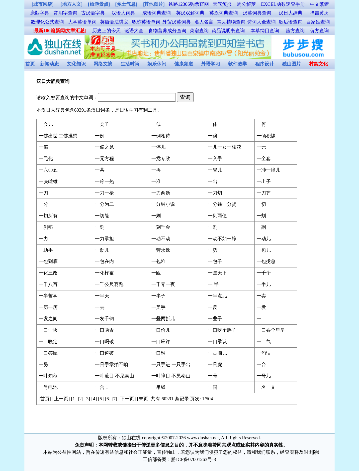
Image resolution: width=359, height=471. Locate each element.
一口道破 (104, 353)
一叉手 (158, 307)
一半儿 (264, 284)
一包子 (215, 261)
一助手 (46, 250)
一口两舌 (104, 330)
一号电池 (48, 387)
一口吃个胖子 (222, 330)
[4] (94, 398)
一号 (212, 375)
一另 (43, 364)
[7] (114, 398)
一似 (156, 124)
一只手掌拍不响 (111, 364)
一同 (212, 387)
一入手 (215, 158)
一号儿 (264, 375)
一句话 (264, 353)
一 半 (213, 284)
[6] (107, 398)
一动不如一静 (222, 238)
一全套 (264, 158)
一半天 (102, 295)
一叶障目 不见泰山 (170, 375)
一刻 (99, 227)
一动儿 (264, 238)
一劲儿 (102, 250)
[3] (87, 398)
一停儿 (158, 147)
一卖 (261, 295)
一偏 (43, 147)
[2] (80, 398)
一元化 (46, 158)
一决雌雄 (48, 181)
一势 (212, 250)
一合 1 (101, 387)
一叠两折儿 (163, 318)
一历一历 (48, 307)
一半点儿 (217, 295)
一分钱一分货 (222, 204)
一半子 (158, 295)
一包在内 (104, 261)
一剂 (212, 227)
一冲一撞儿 (268, 170)
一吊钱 (158, 387)
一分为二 (104, 204)
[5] (100, 398)
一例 (99, 135)
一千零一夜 (163, 284)
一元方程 (104, 158)
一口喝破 (104, 341)
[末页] (143, 398)
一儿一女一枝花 (224, 147)
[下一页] (127, 398)
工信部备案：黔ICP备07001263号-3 (179, 459)
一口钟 (158, 353)
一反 (212, 307)
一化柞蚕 (104, 272)
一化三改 (48, 272)
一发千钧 (104, 318)
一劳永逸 (160, 250)
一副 (261, 227)
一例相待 (160, 135)
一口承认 (217, 341)
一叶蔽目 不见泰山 (114, 375)
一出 (212, 181)
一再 (156, 170)
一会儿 (46, 124)
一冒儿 (215, 170)
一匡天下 (217, 272)
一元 (261, 147)
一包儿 (264, 250)
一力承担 (104, 238)
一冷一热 (104, 181)
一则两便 (217, 215)
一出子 (264, 181)
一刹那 (46, 227)
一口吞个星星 (271, 330)
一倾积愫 (266, 135)
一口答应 (48, 353)
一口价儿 (160, 330)
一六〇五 (48, 170)
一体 (212, 124)
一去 (99, 307)
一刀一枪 (104, 193)
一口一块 (48, 330)
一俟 (212, 135)
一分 (43, 204)
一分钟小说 (163, 204)
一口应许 (160, 341)
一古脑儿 (217, 353)
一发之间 (48, 318)
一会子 (102, 124)
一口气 (264, 341)
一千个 (264, 272)
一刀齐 (264, 193)
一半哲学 (48, 295)
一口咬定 (48, 341)
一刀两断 (160, 193)
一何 (261, 124)
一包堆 (158, 261)
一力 (43, 238)
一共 (99, 170)
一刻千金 (160, 227)
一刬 (261, 215)
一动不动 (160, 238)
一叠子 (215, 318)
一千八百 (48, 284)
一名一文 (266, 387)
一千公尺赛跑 (109, 284)
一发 (261, 307)
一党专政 (160, 158)
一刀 (43, 193)
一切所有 (48, 215)
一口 (261, 318)
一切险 (102, 215)
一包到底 (48, 261)
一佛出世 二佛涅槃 (58, 135)
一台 (261, 364)
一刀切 (215, 193)
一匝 (156, 272)
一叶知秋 (48, 375)
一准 (156, 181)
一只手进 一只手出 (170, 364)
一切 (261, 204)
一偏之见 (104, 147)
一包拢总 (266, 261)
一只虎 (215, 364)
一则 (156, 215)
